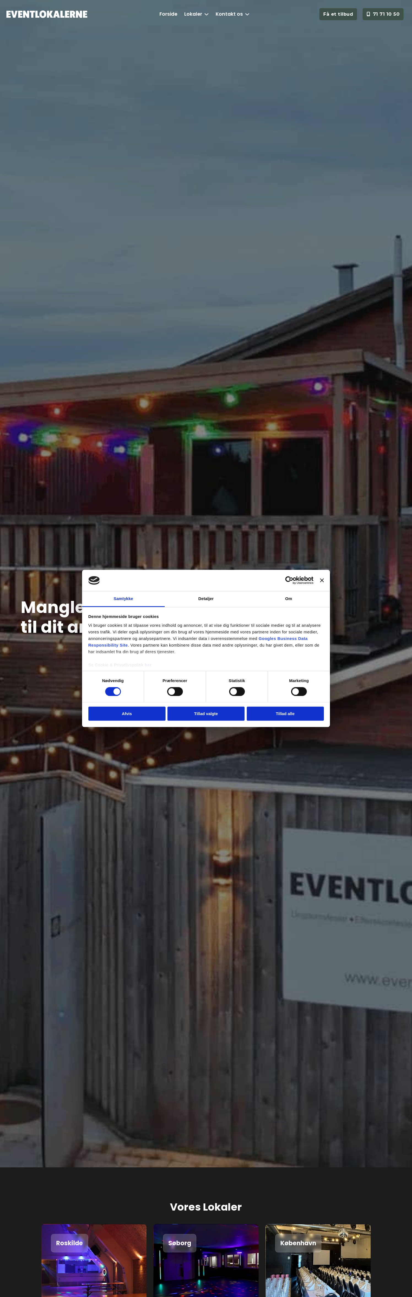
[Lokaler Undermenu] (206, 14)
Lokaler (193, 14)
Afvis (127, 713)
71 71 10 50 (383, 14)
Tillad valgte (206, 713)
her (148, 665)
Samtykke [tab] (123, 598)
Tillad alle (285, 713)
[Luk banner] (322, 580)
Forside (168, 14)
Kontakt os (229, 14)
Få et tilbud (338, 14)
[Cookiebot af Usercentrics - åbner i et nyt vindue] (289, 580)
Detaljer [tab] (206, 598)
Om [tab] (288, 598)
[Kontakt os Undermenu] (247, 14)
